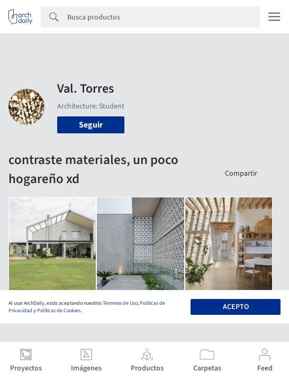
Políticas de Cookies (58, 310)
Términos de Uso (120, 303)
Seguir (91, 125)
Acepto (236, 307)
